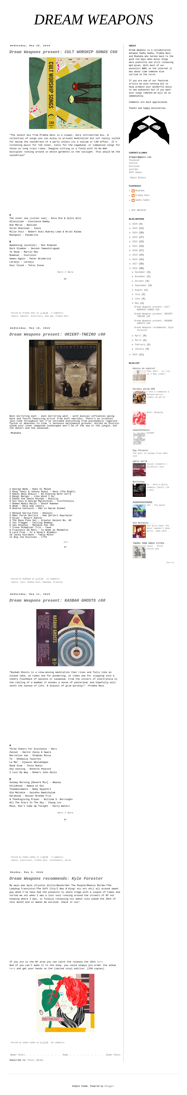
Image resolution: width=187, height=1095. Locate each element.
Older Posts (113, 1055)
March (139, 340)
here (100, 962)
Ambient (24, 316)
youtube (133, 169)
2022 (135, 241)
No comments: (58, 1042)
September (141, 285)
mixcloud (134, 166)
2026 (135, 224)
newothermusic (141, 430)
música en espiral (144, 368)
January (140, 349)
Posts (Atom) (35, 1060)
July (138, 294)
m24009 (150, 433)
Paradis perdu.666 (144, 389)
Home (65, 1055)
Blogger (109, 1086)
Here (60, 272)
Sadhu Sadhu (142, 200)
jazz (22, 582)
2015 (135, 354)
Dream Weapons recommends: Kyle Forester (56, 878)
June (138, 299)
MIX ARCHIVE (139, 210)
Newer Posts (17, 1055)
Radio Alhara (138, 178)
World (68, 860)
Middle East (33, 582)
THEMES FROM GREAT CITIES (148, 543)
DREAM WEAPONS (93, 19)
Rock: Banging (155, 412)
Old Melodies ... (143, 523)
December (141, 272)
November (141, 276)
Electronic (37, 316)
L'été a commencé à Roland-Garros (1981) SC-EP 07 (158, 394)
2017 (135, 264)
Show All (170, 563)
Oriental (58, 582)
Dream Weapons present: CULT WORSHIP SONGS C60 (63, 52)
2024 (135, 232)
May (137, 303)
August (139, 290)
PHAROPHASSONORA (142, 502)
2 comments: (58, 313)
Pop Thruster (140, 450)
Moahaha (47, 582)
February (141, 344)
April (139, 335)
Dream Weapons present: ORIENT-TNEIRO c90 (57, 334)
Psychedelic (56, 860)
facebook (134, 160)
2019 (135, 255)
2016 (135, 268)
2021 (135, 246)
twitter (133, 163)
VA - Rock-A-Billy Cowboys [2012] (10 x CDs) (158, 487)
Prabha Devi (62, 316)
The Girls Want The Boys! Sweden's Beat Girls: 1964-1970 (158, 528)
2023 (135, 237)
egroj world (140, 461)
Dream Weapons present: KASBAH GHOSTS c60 (57, 600)
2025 (135, 228)
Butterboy (139, 482)
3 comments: (58, 857)
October (140, 281)
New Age (49, 316)
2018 (135, 259)
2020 (135, 250)
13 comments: (54, 579)
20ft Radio (135, 172)
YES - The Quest (156, 505)
